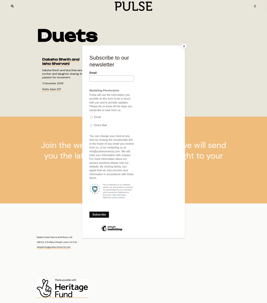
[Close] (184, 46)
